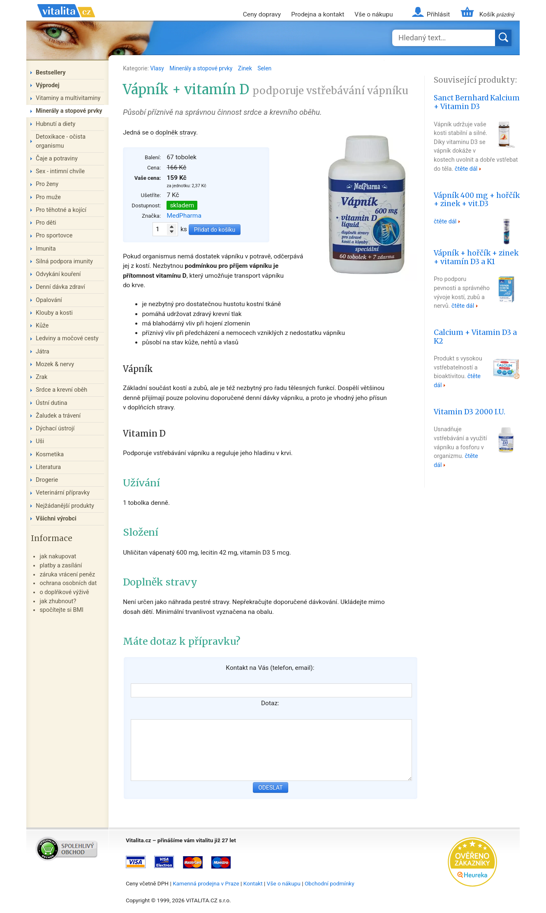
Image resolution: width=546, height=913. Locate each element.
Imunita (46, 248)
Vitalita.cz (66, 20)
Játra (42, 351)
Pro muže (48, 197)
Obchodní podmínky (329, 883)
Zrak (41, 377)
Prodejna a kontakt (317, 14)
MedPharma (184, 215)
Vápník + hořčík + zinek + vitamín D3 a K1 (476, 257)
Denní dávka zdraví (60, 286)
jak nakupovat (57, 556)
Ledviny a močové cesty (67, 338)
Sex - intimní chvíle (60, 171)
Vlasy (157, 68)
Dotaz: (270, 703)
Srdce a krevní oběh (61, 389)
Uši (40, 441)
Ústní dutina (51, 403)
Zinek (245, 68)
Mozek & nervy (55, 364)
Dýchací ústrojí (55, 428)
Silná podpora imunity (64, 261)
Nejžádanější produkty (65, 505)
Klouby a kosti (54, 312)
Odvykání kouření (58, 274)
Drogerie (47, 479)
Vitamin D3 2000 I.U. (469, 411)
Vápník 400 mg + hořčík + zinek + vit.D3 (477, 200)
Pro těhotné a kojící (61, 210)
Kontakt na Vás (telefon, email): (270, 667)
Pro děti (46, 222)
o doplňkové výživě (64, 592)
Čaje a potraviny (57, 158)
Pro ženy (47, 184)
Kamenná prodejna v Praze (206, 883)
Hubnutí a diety (55, 124)
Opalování (49, 300)
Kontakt (253, 883)
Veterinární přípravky (63, 492)
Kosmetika (50, 454)
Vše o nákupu (373, 14)
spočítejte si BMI (61, 609)
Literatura (48, 467)
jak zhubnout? (57, 601)
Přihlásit (438, 14)
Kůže (42, 325)
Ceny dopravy (262, 14)
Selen (264, 68)
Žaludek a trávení (58, 415)
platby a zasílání (60, 565)
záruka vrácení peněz (67, 574)
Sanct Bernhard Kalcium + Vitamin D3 (477, 102)
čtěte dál (466, 168)
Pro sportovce (54, 235)
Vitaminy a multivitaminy (68, 98)
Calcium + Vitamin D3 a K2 (475, 337)
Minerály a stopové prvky (201, 68)
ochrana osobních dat (68, 583)
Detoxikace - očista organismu (61, 141)
